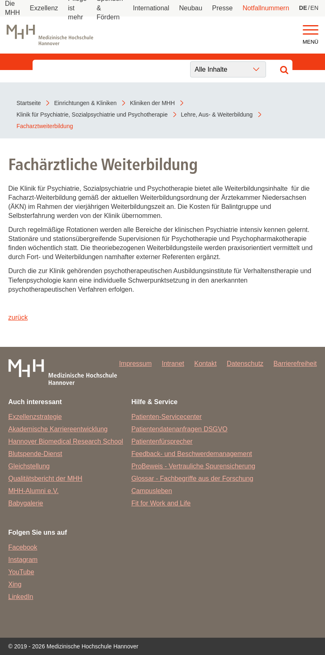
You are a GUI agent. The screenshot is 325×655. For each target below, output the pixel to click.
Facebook (22, 547)
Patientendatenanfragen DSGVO (179, 429)
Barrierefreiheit (295, 363)
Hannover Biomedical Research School (65, 441)
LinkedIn (20, 596)
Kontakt (205, 363)
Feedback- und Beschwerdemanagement (191, 453)
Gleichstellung (29, 466)
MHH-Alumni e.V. (33, 490)
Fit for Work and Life (161, 503)
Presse (222, 8)
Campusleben (151, 490)
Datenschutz (245, 363)
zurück (18, 317)
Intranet (173, 363)
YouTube (21, 571)
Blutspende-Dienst (35, 453)
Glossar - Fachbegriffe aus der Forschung (192, 478)
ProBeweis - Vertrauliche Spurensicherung (193, 466)
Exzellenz (44, 8)
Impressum (135, 363)
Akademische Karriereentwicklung (58, 429)
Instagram (23, 559)
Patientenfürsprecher (162, 441)
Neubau (190, 8)
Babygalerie (25, 503)
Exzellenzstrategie (35, 416)
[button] (310, 30)
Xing (14, 584)
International (151, 8)
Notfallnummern (266, 8)
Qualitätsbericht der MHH (45, 478)
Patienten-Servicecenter (166, 416)
